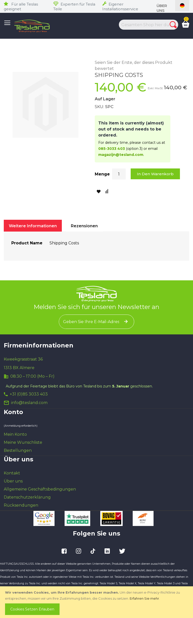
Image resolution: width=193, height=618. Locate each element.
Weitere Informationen (33, 226)
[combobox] (145, 25)
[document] (97, 602)
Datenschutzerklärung (27, 497)
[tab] (33, 226)
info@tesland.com (29, 402)
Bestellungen (18, 450)
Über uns (162, 8)
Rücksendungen (21, 505)
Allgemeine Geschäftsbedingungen (40, 489)
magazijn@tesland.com (120, 154)
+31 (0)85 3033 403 (29, 394)
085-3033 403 (111, 148)
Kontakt (12, 473)
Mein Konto (15, 434)
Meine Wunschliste (23, 442)
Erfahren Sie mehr (144, 598)
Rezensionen (84, 226)
